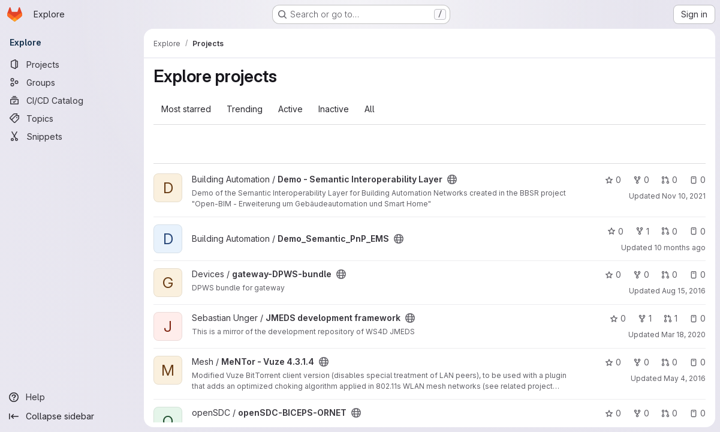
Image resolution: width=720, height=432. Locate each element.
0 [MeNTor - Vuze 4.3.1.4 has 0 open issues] (697, 362)
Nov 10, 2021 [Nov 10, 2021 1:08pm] (684, 195)
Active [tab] (290, 109)
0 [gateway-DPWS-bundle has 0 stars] (613, 274)
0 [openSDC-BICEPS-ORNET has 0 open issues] (697, 413)
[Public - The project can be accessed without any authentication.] (452, 179)
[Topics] (72, 118)
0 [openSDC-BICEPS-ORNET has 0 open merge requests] (669, 413)
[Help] (72, 397)
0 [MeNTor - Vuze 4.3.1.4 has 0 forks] (641, 362)
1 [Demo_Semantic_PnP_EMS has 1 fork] (642, 231)
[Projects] (72, 64)
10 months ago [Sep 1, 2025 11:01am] (680, 247)
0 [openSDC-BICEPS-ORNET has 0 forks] (641, 413)
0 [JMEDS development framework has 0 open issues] (697, 318)
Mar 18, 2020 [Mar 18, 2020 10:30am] (683, 334)
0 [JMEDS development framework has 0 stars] (618, 318)
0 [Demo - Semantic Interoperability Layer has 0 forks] (641, 180)
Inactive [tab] (333, 109)
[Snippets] (72, 136)
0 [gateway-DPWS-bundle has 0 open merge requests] (669, 274)
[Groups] (72, 82)
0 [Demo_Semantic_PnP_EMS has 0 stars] (615, 231)
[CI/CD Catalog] (72, 100)
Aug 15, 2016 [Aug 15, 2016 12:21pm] (684, 290)
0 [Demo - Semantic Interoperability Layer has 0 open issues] (697, 180)
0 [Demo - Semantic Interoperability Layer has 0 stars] (613, 180)
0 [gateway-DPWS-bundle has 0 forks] (641, 274)
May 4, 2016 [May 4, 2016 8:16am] (685, 378)
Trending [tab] (245, 109)
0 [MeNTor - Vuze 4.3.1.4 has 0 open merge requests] (669, 362)
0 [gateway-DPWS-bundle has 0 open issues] (697, 274)
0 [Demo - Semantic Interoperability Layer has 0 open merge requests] (669, 180)
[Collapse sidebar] (72, 416)
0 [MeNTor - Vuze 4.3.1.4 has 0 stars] (613, 362)
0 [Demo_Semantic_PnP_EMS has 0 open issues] (697, 231)
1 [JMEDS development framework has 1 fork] (645, 318)
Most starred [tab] (186, 109)
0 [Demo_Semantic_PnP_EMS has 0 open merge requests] (669, 231)
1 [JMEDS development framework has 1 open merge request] (670, 318)
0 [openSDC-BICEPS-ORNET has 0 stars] (613, 413)
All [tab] (369, 109)
